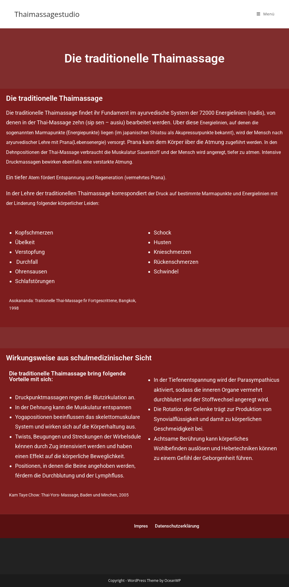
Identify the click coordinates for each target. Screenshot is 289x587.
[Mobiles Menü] (266, 14)
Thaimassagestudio (47, 14)
